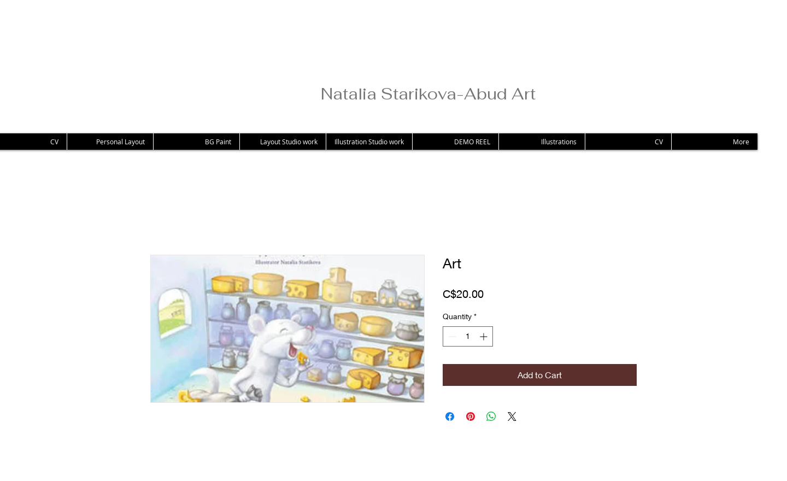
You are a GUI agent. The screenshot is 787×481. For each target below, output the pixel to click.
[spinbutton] (468, 336)
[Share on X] (512, 416)
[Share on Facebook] (449, 416)
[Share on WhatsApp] (491, 416)
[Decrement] (451, 336)
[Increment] (484, 336)
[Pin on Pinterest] (470, 416)
